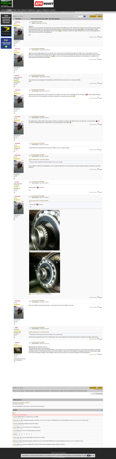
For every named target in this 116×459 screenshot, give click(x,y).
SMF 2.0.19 (53, 453)
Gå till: (92, 393)
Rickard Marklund (58, 12)
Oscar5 (14, 444)
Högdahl (14, 434)
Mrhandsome (15, 420)
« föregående (97, 14)
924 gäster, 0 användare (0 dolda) (20, 402)
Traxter (14, 430)
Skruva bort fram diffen (36, 21)
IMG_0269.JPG (32, 251)
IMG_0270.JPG (32, 293)
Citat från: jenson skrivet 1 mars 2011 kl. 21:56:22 (38, 200)
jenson (17, 75)
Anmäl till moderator (93, 37)
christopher (15, 423)
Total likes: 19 (16, 334)
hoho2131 (15, 416)
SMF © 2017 (58, 453)
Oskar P (17, 342)
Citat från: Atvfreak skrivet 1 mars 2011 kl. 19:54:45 (39, 159)
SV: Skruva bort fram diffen (37, 48)
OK (88, 455)
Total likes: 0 (16, 42)
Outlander (49, 12)
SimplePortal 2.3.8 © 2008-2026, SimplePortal (58, 452)
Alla (18, 16)
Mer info (92, 455)
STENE (52, 12)
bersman (17, 22)
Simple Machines (63, 453)
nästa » (101, 14)
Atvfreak (17, 143)
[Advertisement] (23, 3)
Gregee (14, 427)
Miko (16, 327)
